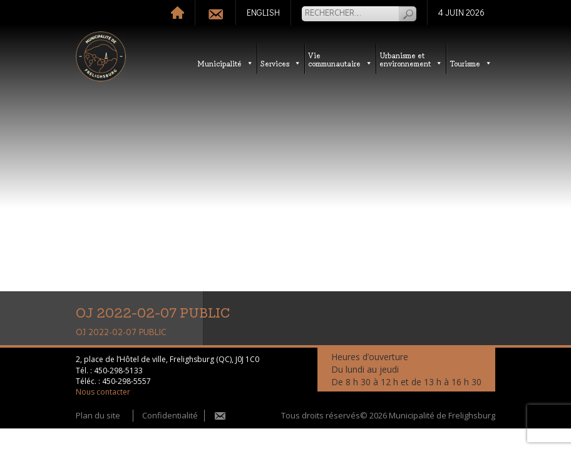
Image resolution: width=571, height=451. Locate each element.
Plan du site (98, 415)
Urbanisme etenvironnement (411, 59)
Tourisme (471, 63)
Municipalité (225, 63)
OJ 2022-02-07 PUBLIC (121, 332)
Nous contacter (103, 391)
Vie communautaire (340, 59)
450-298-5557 (126, 381)
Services (280, 63)
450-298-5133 (118, 370)
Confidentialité (170, 415)
